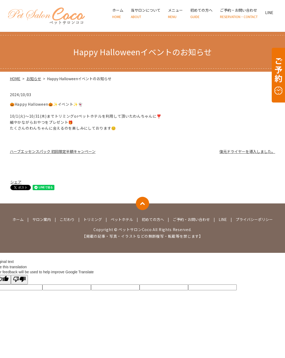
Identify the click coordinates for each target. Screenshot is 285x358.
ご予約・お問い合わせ (239, 13)
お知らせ (33, 78)
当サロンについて (146, 13)
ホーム (117, 13)
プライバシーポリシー (254, 219)
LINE (269, 13)
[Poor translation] (19, 279)
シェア (15, 182)
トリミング (92, 219)
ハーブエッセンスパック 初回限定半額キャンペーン (53, 151)
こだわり (67, 219)
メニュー (175, 13)
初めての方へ (201, 13)
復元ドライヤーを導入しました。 (247, 151)
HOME (15, 78)
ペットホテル (122, 219)
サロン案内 (41, 219)
